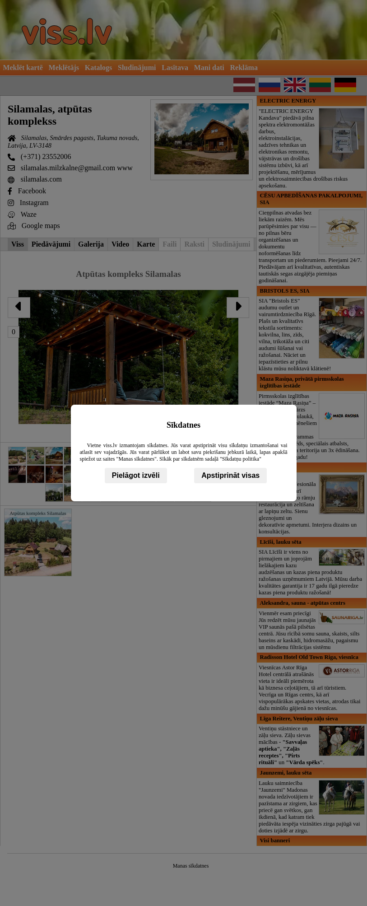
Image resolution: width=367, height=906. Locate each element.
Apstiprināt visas (230, 475)
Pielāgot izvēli (136, 475)
